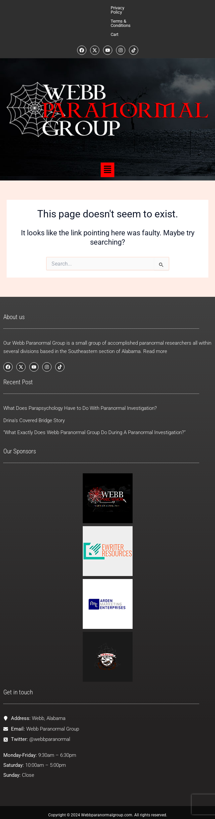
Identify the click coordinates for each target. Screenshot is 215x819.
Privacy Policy (79, 7)
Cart (145, 7)
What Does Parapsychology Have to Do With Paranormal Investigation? (80, 400)
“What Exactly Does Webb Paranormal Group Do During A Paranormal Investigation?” (94, 424)
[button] (107, 143)
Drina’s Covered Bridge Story (34, 412)
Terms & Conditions (116, 7)
